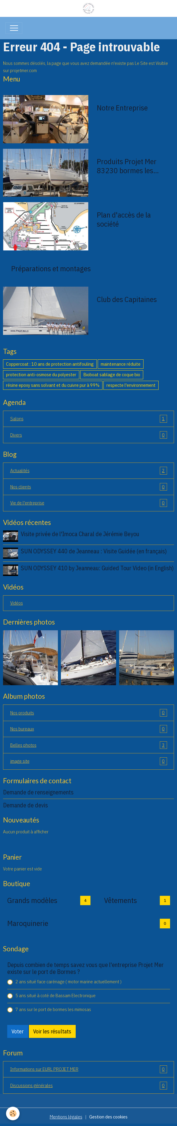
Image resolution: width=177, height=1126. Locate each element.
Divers (88, 435)
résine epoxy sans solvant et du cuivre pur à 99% (53, 385)
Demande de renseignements (38, 792)
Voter (17, 1031)
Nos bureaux (88, 729)
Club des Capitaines (127, 299)
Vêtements (120, 900)
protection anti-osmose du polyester (41, 374)
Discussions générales (88, 1085)
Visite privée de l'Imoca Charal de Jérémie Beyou (80, 534)
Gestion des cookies (108, 1117)
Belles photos (88, 745)
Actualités (88, 471)
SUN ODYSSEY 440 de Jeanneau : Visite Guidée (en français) (94, 551)
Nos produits (88, 713)
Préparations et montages (51, 268)
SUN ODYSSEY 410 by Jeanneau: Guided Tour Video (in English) (97, 568)
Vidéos (16, 603)
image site (88, 761)
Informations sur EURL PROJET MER (88, 1069)
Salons (88, 419)
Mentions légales (66, 1117)
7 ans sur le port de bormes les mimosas (53, 1009)
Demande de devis (25, 805)
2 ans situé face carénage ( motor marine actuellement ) (68, 981)
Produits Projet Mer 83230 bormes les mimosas (126, 166)
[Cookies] (13, 1113)
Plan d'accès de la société (124, 219)
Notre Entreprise (122, 107)
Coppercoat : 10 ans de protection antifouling (50, 364)
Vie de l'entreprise (88, 503)
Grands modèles (32, 900)
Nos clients (88, 487)
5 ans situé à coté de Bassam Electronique (55, 995)
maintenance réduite (121, 364)
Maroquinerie (27, 923)
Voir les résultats (52, 1031)
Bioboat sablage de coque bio (111, 374)
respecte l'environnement (131, 385)
